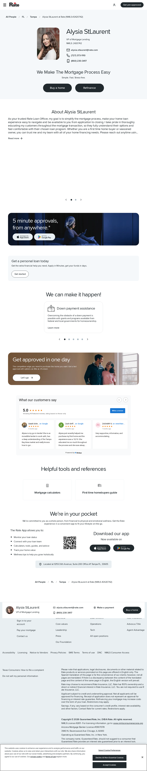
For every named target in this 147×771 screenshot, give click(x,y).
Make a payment (104, 607)
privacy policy (36, 757)
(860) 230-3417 (62, 612)
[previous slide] (66, 200)
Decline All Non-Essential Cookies (109, 758)
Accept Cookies (109, 765)
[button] (4, 4)
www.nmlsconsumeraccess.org (128, 723)
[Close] (142, 757)
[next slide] (81, 200)
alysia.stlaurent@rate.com (68, 607)
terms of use (51, 757)
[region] (73, 757)
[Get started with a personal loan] (20, 274)
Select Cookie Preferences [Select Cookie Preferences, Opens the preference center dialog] (109, 750)
